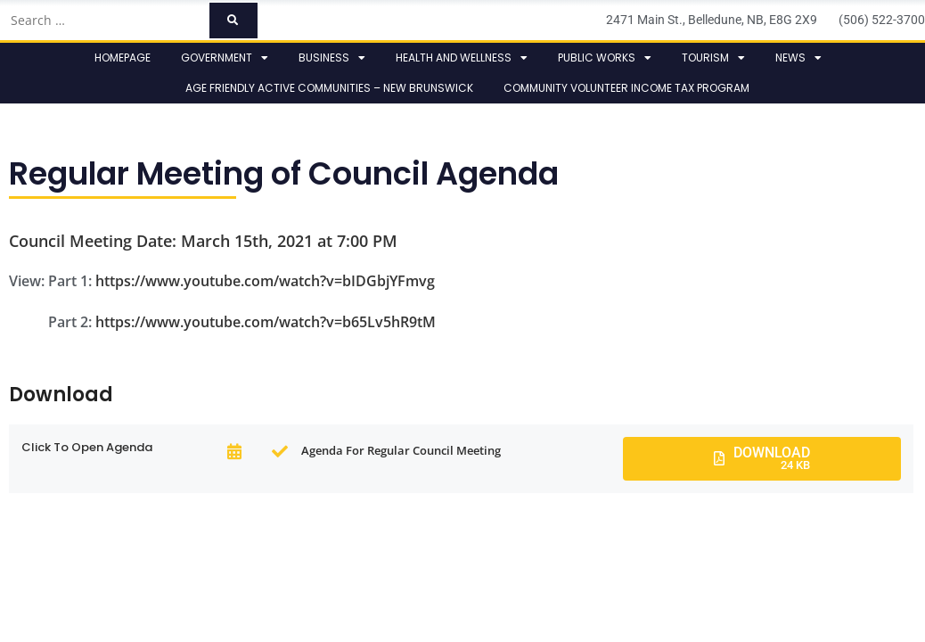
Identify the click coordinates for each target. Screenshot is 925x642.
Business (332, 58)
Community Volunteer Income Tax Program (626, 87)
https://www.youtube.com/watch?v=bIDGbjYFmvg (265, 281)
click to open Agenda (86, 447)
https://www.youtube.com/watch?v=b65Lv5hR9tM (265, 322)
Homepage (122, 57)
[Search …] (104, 20)
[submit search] (233, 20)
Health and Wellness (462, 58)
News (798, 58)
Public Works (604, 58)
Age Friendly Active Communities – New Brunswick (329, 87)
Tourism (713, 58)
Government (224, 58)
